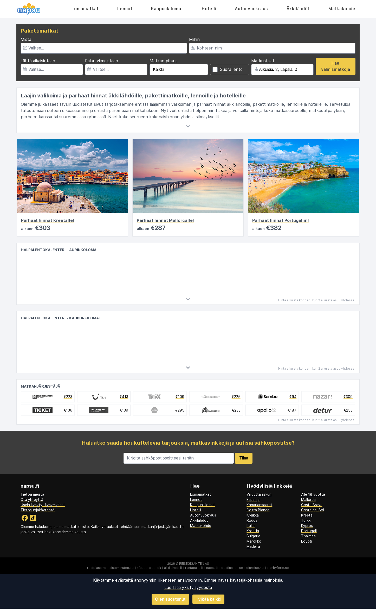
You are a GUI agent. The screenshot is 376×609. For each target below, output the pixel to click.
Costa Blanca (258, 510)
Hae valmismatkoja (335, 66)
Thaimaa (308, 536)
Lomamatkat (85, 8)
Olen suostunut (170, 599)
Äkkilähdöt (298, 8)
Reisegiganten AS (194, 564)
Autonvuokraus (251, 8)
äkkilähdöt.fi (173, 568)
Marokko (254, 541)
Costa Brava (311, 505)
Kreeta (307, 515)
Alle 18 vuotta (313, 494)
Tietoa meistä (32, 494)
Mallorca (308, 500)
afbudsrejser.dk (149, 568)
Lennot (125, 8)
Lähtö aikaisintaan (38, 60)
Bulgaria (253, 536)
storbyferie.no (278, 568)
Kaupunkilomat (167, 8)
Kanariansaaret (259, 505)
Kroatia (253, 531)
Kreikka (253, 515)
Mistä (26, 39)
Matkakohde (341, 8)
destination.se (232, 568)
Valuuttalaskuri (259, 494)
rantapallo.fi (194, 568)
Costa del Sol (312, 510)
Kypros (307, 526)
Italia (251, 526)
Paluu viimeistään (101, 60)
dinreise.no (255, 568)
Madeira (253, 546)
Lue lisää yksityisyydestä (188, 587)
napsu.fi (212, 568)
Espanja (253, 500)
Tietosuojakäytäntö (38, 510)
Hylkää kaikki (208, 598)
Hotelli (209, 8)
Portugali (309, 531)
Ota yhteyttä (32, 500)
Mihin (194, 39)
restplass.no (96, 568)
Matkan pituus (164, 60)
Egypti (306, 541)
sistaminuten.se (121, 568)
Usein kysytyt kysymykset (43, 505)
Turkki (306, 520)
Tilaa (243, 458)
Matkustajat (262, 60)
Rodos (252, 520)
